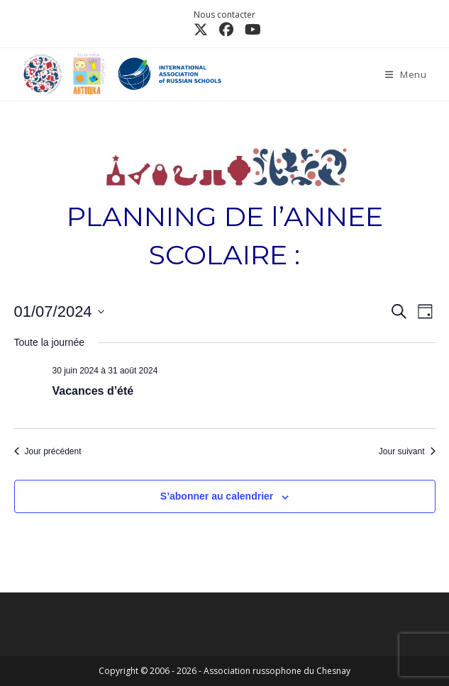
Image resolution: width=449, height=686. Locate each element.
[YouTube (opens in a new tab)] (250, 30)
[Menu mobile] (406, 74)
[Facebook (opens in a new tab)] (226, 30)
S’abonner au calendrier (217, 496)
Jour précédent (48, 451)
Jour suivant (407, 451)
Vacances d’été (93, 391)
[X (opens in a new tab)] (201, 30)
